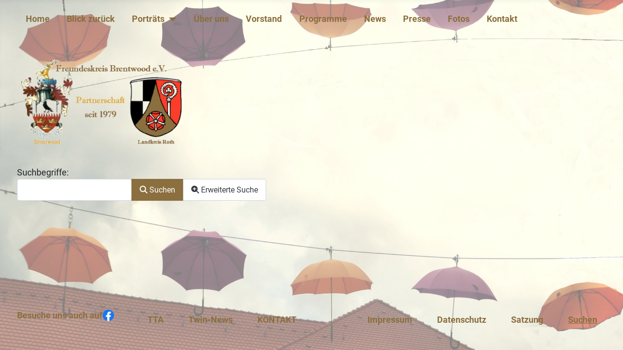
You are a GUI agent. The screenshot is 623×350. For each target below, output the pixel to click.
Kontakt (502, 19)
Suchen (157, 189)
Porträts (148, 19)
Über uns (211, 19)
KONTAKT (276, 320)
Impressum (389, 320)
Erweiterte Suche (224, 189)
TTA (155, 320)
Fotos (459, 19)
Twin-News (210, 320)
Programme (323, 19)
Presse (417, 19)
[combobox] (74, 190)
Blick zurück (91, 19)
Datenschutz (461, 320)
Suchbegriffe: (43, 172)
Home (38, 19)
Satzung (527, 320)
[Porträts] (171, 19)
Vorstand (264, 19)
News (375, 19)
